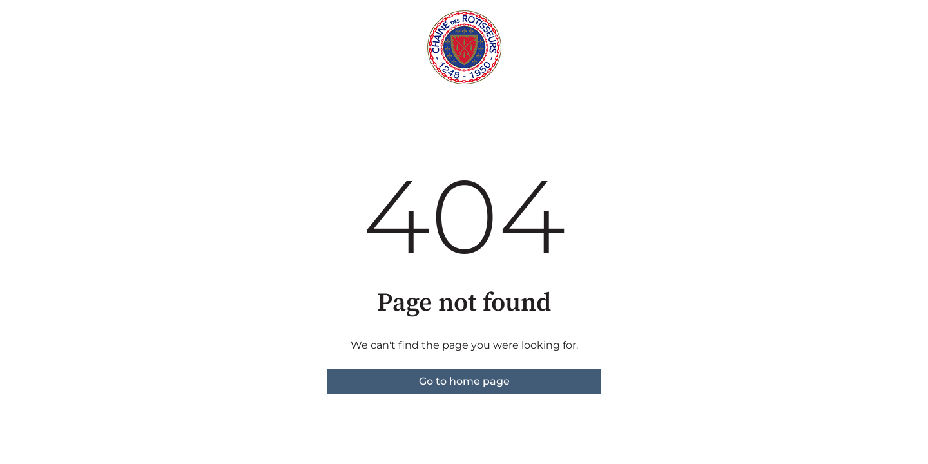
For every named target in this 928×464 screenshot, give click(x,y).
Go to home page (464, 381)
